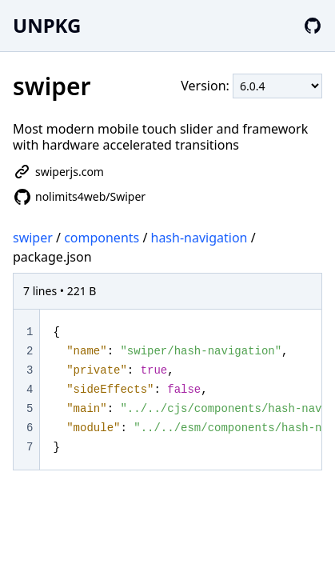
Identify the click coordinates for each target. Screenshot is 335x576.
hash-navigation (199, 237)
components (101, 237)
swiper (33, 237)
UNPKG (47, 25)
